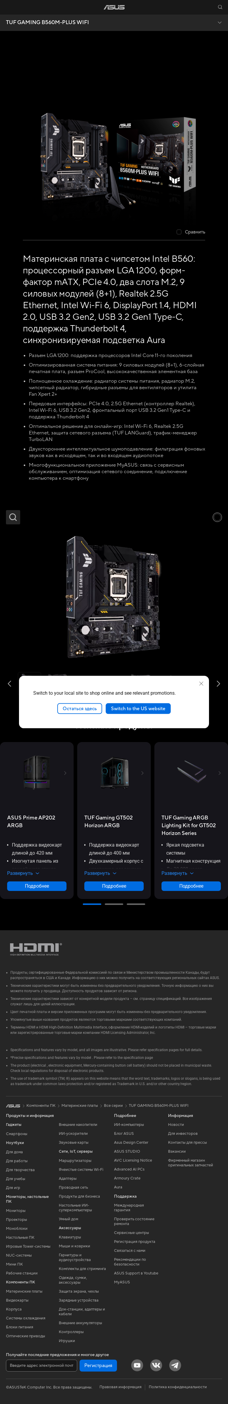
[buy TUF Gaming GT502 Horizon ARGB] (114, 822)
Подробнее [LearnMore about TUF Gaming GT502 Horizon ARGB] (114, 886)
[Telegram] (175, 1365)
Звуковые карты (73, 1142)
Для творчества (20, 1170)
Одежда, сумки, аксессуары (73, 1280)
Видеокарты (17, 1300)
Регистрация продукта (134, 1241)
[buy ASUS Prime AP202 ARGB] (36, 822)
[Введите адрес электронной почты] (41, 1366)
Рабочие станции (22, 1273)
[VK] (156, 1365)
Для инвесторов (183, 1133)
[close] (201, 683)
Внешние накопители (78, 1124)
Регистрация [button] (98, 1366)
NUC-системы (19, 1255)
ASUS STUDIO (127, 1151)
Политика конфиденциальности (178, 1387)
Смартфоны (16, 1134)
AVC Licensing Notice (133, 1160)
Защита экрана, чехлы (79, 1291)
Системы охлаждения (25, 1318)
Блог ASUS (124, 1133)
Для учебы (15, 1179)
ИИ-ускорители (73, 1133)
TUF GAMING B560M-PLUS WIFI (47, 22)
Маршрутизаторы (75, 1160)
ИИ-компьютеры (129, 1124)
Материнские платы (24, 1291)
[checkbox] (191, 232)
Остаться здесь (80, 708)
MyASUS (122, 1282)
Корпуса (14, 1309)
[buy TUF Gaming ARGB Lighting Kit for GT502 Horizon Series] (191, 825)
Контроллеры (71, 1332)
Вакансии (177, 1151)
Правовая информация (120, 1387)
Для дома (14, 1152)
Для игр (13, 1187)
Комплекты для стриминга (82, 1268)
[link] (114, 7)
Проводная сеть (73, 1187)
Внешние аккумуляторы (80, 1323)
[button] (8, 7)
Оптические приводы (25, 1336)
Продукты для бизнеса (79, 1196)
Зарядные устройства (79, 1300)
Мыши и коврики (74, 1246)
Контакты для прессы (187, 1142)
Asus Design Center (131, 1142)
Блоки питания (19, 1327)
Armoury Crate (127, 1178)
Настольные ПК (20, 1237)
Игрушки (67, 1340)
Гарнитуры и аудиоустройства (75, 1257)
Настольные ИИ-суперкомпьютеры (75, 1208)
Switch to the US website (138, 708)
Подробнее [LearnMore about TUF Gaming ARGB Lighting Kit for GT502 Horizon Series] (191, 886)
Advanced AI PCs (129, 1169)
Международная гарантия (129, 1208)
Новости (176, 1124)
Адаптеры (68, 1178)
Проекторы (16, 1219)
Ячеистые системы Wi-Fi (81, 1169)
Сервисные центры (131, 1232)
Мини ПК (14, 1264)
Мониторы (16, 1210)
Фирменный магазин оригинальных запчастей (190, 1163)
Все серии (113, 1105)
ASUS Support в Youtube (136, 1273)
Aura (118, 1187)
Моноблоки (17, 1228)
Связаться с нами (129, 1250)
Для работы (17, 1161)
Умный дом (68, 1219)
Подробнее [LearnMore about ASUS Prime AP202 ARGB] (37, 886)
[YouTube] (137, 1365)
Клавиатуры (70, 1237)
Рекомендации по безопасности (130, 1262)
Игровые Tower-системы (28, 1246)
